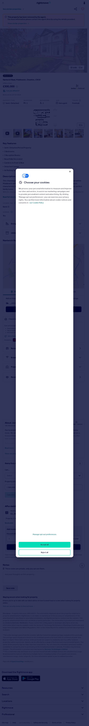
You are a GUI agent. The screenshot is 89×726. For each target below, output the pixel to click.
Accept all (44, 544)
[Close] (70, 171)
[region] (44, 363)
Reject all (44, 552)
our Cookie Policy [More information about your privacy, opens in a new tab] (36, 203)
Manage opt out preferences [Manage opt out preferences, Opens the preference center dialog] (44, 534)
